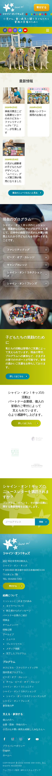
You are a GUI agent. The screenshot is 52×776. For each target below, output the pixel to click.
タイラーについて (15, 606)
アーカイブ (8, 634)
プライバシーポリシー (14, 746)
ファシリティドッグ (18, 249)
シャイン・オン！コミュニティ (18, 686)
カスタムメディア (31, 770)
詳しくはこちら (16, 376)
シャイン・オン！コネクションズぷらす (26, 696)
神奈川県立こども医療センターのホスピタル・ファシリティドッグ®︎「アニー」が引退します (13, 122)
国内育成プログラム (13, 672)
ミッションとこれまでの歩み (17, 601)
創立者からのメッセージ (18, 610)
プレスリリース (14, 644)
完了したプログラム (16, 653)
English (6, 750)
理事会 (6, 620)
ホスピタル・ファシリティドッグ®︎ (20, 667)
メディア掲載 (13, 648)
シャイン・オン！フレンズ (22, 283)
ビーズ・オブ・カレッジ (20, 257)
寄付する (13, 586)
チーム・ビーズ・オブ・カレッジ (23, 682)
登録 (41, 522)
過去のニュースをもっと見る (25, 193)
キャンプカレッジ (17, 264)
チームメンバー (10, 625)
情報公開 (7, 629)
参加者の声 (8, 705)
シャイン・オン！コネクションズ (24, 274)
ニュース (10, 639)
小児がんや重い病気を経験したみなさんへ (24, 729)
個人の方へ (8, 720)
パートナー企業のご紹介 (15, 615)
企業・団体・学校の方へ (15, 724)
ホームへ (7, 755)
